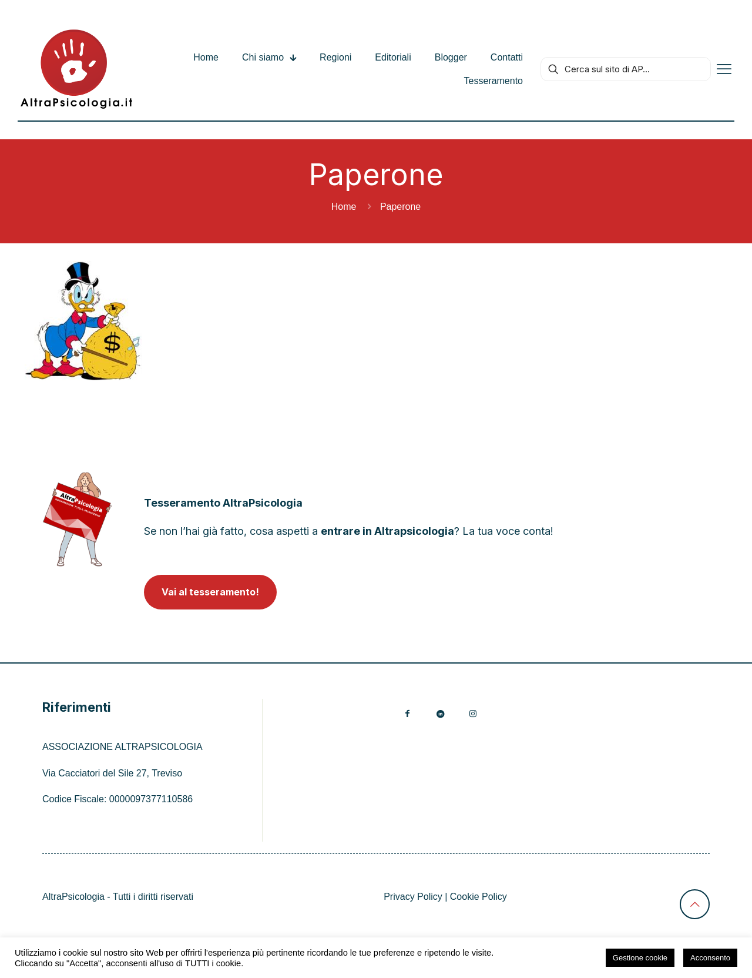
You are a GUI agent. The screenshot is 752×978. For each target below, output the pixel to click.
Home (344, 207)
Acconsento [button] (710, 957)
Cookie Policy (478, 897)
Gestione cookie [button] (640, 957)
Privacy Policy (413, 897)
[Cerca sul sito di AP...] (625, 69)
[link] (77, 519)
